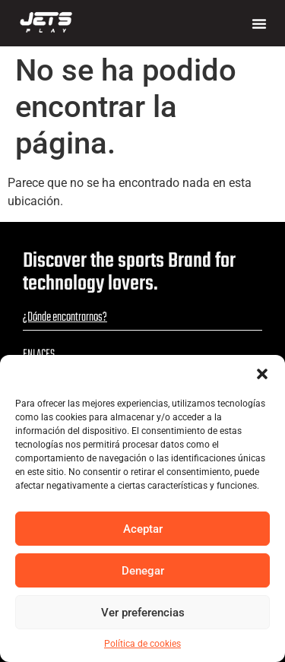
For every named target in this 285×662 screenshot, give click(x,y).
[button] (262, 374)
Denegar (143, 571)
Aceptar (143, 529)
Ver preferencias (143, 612)
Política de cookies (142, 643)
